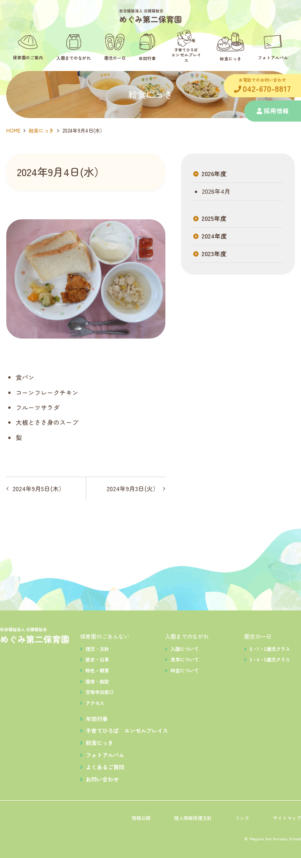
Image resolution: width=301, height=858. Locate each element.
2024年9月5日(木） (39, 488)
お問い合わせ (102, 779)
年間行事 (97, 719)
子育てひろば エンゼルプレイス (127, 730)
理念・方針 (97, 648)
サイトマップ (287, 818)
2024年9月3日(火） (133, 488)
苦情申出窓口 (99, 692)
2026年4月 (215, 191)
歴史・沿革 (97, 659)
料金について (184, 670)
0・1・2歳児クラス (270, 648)
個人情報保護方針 (193, 818)
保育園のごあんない (104, 636)
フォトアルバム (105, 755)
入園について (184, 648)
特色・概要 (97, 670)
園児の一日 (258, 636)
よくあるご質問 (105, 767)
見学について (184, 659)
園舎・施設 (97, 681)
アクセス (94, 703)
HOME (13, 130)
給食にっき (41, 130)
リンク (242, 818)
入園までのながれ (187, 636)
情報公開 (141, 818)
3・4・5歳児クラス (270, 659)
